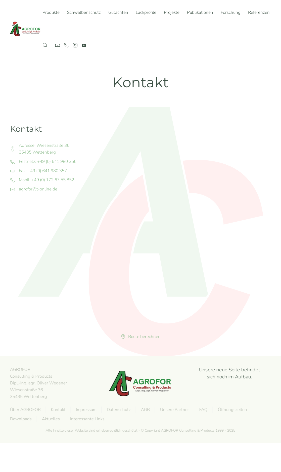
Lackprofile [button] (146, 12)
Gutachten (118, 12)
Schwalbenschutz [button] (84, 12)
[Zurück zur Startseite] (26, 28)
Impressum (85, 410)
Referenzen (259, 12)
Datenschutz (118, 410)
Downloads (20, 419)
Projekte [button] (171, 12)
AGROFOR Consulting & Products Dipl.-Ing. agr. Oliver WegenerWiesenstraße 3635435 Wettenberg (38, 383)
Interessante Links (87, 419)
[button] (45, 45)
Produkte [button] (51, 12)
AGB (144, 410)
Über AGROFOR (25, 410)
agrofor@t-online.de (38, 189)
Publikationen (200, 12)
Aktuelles (50, 419)
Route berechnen (141, 337)
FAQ (203, 410)
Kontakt (58, 410)
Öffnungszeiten (232, 410)
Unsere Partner (174, 410)
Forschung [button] (231, 12)
